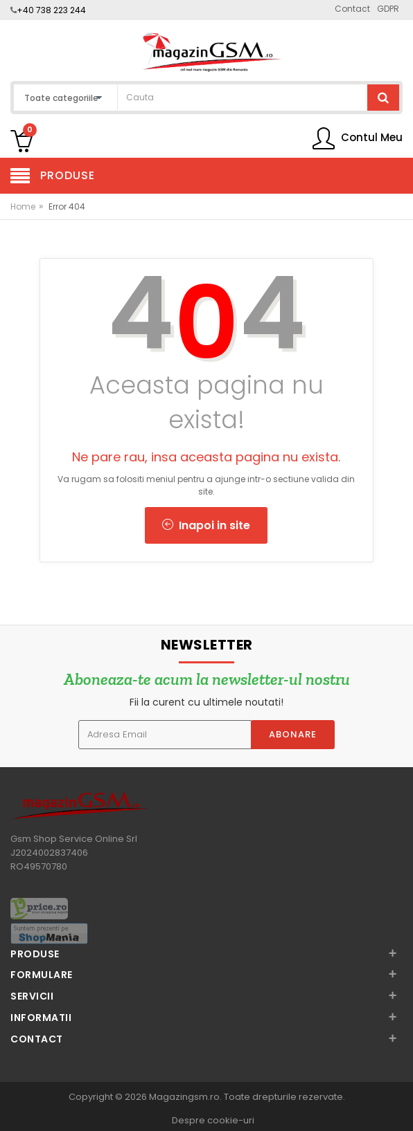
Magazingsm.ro (184, 1096)
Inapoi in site (206, 525)
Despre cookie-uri (213, 1120)
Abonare (293, 734)
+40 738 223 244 (51, 10)
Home (22, 206)
